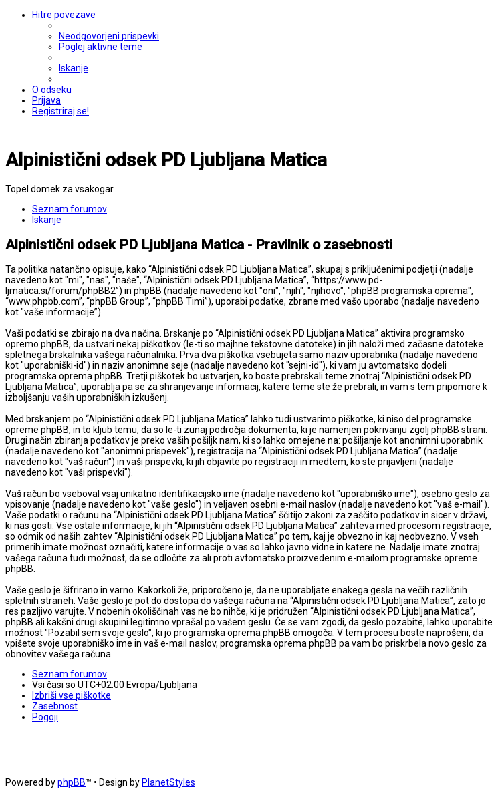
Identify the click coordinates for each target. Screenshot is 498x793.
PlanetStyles (168, 782)
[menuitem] (109, 36)
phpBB (71, 782)
